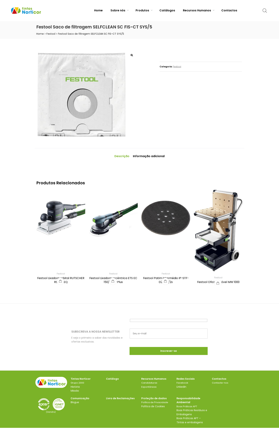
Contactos (229, 10)
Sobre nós (119, 10)
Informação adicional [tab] (150, 156)
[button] (131, 55)
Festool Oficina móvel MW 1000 (218, 283)
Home (98, 10)
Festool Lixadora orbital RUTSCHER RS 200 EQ (60, 281)
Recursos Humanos (198, 10)
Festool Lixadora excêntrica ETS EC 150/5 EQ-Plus (113, 281)
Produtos (144, 10)
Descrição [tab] (118, 156)
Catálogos (167, 10)
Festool (50, 34)
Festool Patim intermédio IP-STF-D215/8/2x (166, 281)
